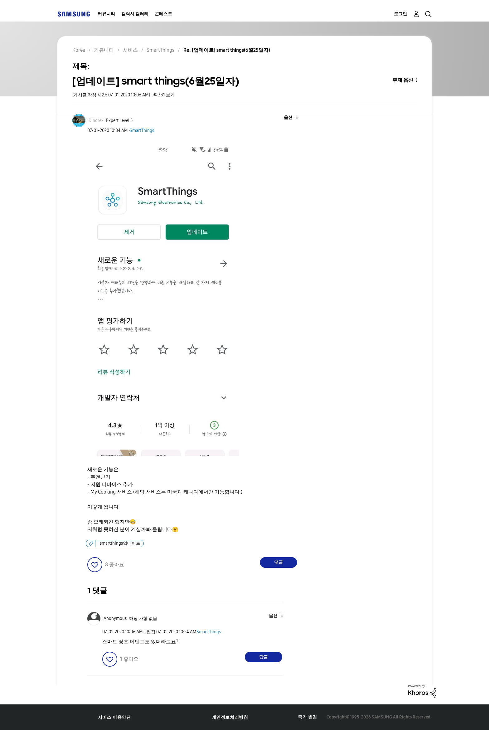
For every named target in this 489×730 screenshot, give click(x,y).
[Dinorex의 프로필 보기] (96, 120)
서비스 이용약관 (114, 717)
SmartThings (142, 130)
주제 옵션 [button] (402, 80)
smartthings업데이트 (120, 543)
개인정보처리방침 (230, 717)
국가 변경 (307, 717)
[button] (287, 118)
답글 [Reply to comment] (263, 657)
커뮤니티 (106, 14)
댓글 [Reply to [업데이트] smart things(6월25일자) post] (278, 562)
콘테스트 (163, 14)
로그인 (400, 14)
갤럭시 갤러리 (134, 14)
